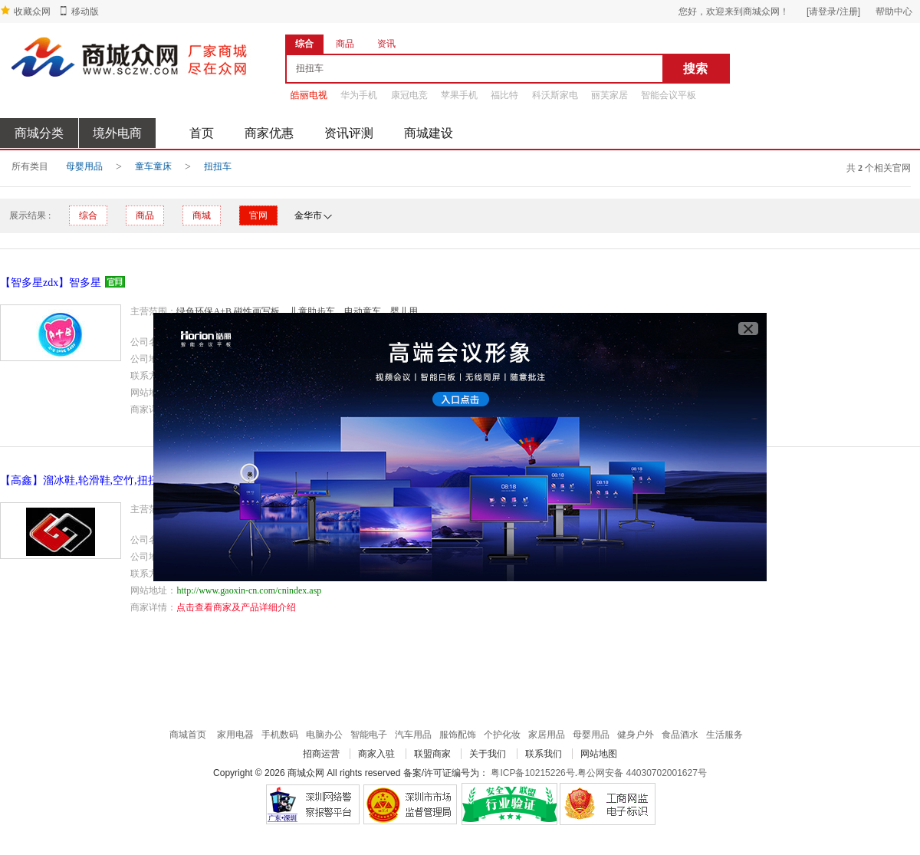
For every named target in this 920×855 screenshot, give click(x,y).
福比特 (504, 95)
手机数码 (279, 734)
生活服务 (724, 734)
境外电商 (117, 133)
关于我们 (487, 753)
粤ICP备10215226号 (532, 773)
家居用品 (546, 734)
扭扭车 (218, 166)
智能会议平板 (668, 95)
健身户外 (635, 734)
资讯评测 (348, 133)
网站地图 (598, 753)
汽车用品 (413, 734)
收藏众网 (32, 11)
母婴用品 (84, 166)
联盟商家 (432, 753)
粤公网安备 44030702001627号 (642, 773)
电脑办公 (324, 734)
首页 (201, 133)
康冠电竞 (409, 95)
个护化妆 (502, 734)
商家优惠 (269, 133)
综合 (88, 215)
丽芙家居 (609, 95)
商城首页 (187, 734)
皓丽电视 (309, 95)
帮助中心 (894, 11)
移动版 (85, 11)
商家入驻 (376, 753)
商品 (145, 215)
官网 (258, 215)
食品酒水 (680, 734)
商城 (201, 215)
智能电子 (368, 734)
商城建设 (428, 133)
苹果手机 (459, 95)
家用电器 (235, 734)
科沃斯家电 (555, 95)
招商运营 (321, 753)
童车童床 (153, 166)
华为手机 (358, 95)
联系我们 (543, 753)
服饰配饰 (457, 734)
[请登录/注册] (833, 11)
